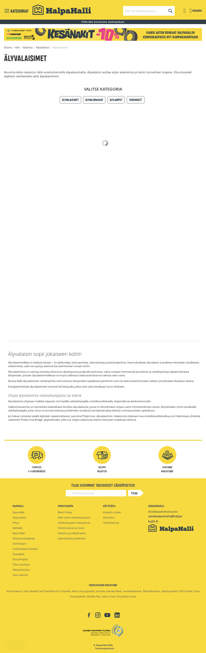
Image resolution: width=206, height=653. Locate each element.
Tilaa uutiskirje (21, 564)
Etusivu (8, 47)
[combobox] (149, 11)
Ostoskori (109, 517)
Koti (17, 47)
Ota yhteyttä (20, 559)
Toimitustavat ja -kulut (71, 528)
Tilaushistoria (111, 522)
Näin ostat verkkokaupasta (74, 517)
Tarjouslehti (19, 517)
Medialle (17, 528)
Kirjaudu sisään (112, 512)
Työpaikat (18, 554)
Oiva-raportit (20, 575)
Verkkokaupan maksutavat (74, 522)
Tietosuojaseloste (104, 648)
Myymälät (18, 512)
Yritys (15, 522)
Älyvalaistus (43, 47)
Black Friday (65, 512)
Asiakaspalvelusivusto (163, 511)
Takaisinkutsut (21, 569)
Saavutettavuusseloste (71, 538)
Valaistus (28, 47)
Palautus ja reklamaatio (72, 533)
